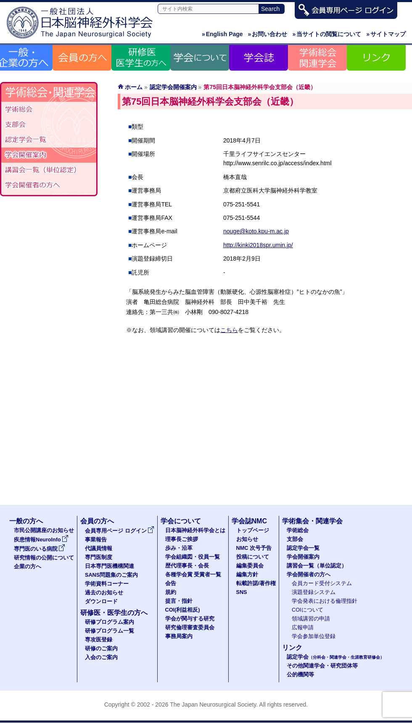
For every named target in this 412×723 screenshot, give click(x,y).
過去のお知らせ (104, 593)
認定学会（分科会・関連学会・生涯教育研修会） (49, 140)
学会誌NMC (249, 521)
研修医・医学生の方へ (114, 612)
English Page (222, 34)
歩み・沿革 (179, 548)
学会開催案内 (49, 155)
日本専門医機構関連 (109, 566)
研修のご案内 (101, 649)
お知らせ (247, 539)
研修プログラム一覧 (109, 631)
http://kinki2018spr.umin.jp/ (258, 245)
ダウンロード (101, 601)
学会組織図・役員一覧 (192, 557)
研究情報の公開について (44, 558)
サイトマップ (386, 34)
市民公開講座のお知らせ (44, 530)
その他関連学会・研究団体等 (322, 666)
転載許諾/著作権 (256, 583)
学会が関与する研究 (189, 619)
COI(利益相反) (182, 610)
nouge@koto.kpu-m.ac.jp (256, 231)
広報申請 (303, 628)
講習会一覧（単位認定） (317, 566)
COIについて (307, 610)
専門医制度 (98, 557)
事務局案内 (179, 636)
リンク (292, 647)
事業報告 (96, 540)
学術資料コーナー (107, 584)
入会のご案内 (101, 657)
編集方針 (247, 575)
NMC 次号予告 (254, 548)
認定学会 (335, 657)
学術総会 (49, 109)
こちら (229, 330)
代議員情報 (98, 548)
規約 (170, 592)
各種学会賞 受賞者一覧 (193, 575)
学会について (181, 521)
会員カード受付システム (322, 583)
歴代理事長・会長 (187, 566)
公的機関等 (300, 675)
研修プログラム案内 (109, 622)
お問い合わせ (268, 34)
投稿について (252, 557)
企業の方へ (27, 567)
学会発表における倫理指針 (324, 601)
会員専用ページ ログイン (119, 531)
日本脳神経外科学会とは (195, 530)
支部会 (49, 124)
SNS (241, 592)
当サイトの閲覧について (326, 34)
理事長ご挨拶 (181, 539)
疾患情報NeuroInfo (41, 540)
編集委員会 (250, 566)
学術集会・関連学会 (312, 521)
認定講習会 (49, 170)
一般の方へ (26, 521)
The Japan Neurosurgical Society (213, 704)
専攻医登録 (98, 640)
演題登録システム (313, 592)
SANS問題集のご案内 (111, 575)
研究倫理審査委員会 (189, 628)
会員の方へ (97, 521)
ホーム (134, 87)
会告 (170, 583)
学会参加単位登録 (313, 636)
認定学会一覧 (303, 548)
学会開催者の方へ (49, 185)
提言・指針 (179, 601)
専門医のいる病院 (39, 549)
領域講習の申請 (311, 619)
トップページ (252, 530)
